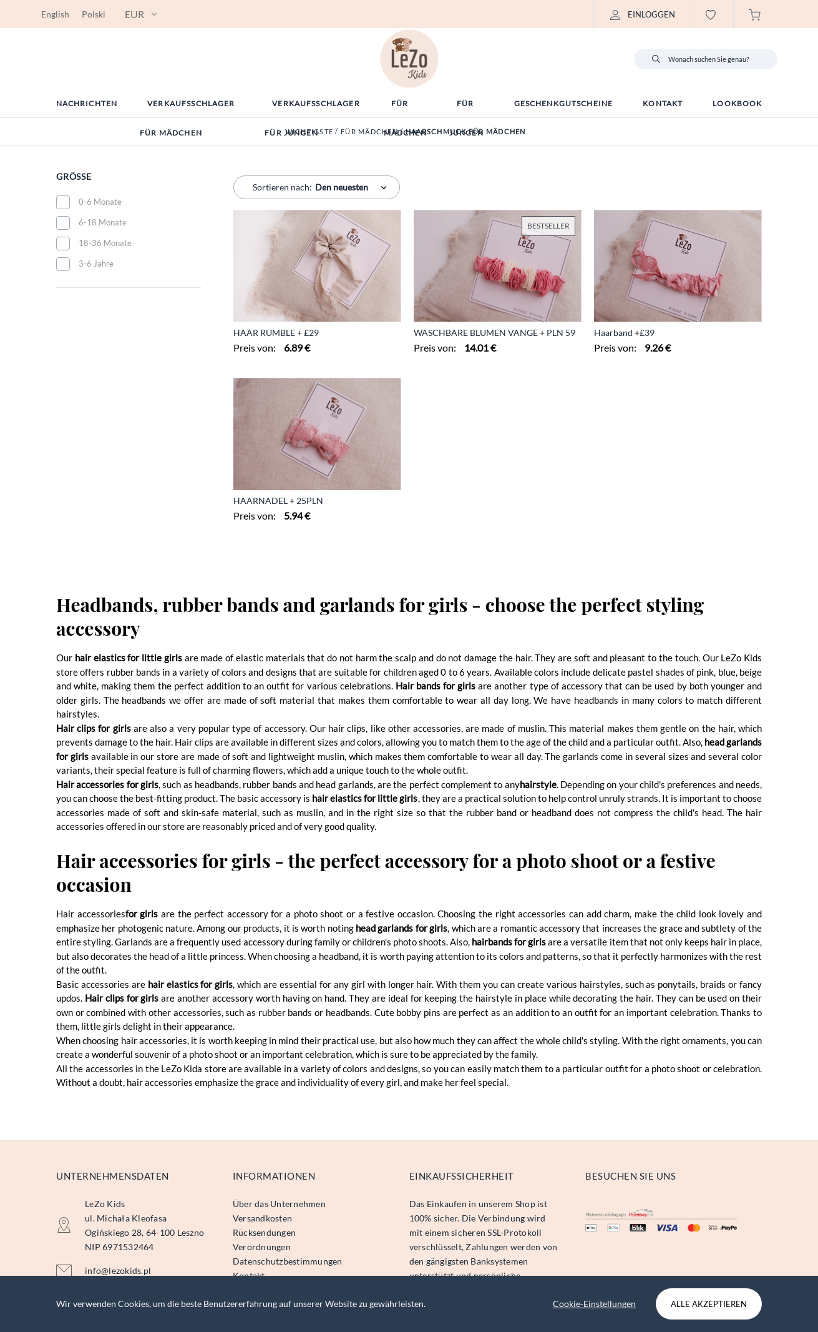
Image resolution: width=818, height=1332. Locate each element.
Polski (93, 14)
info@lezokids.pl (118, 1270)
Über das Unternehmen (279, 1203)
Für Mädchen (369, 131)
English (55, 14)
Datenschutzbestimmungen (288, 1261)
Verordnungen (262, 1246)
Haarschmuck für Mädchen (466, 131)
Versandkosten (262, 1218)
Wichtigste (309, 131)
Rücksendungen (264, 1232)
